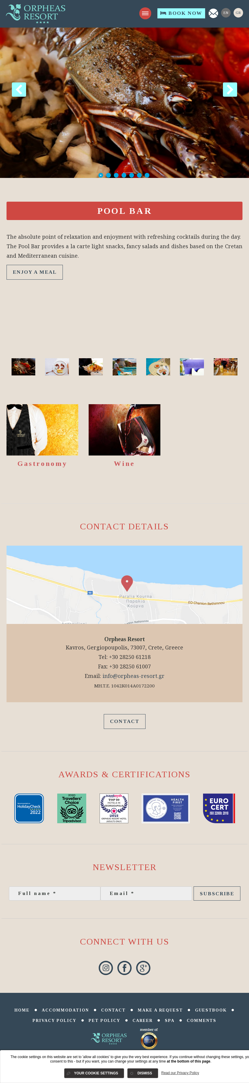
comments (201, 1020)
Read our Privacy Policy (180, 1073)
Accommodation (65, 1010)
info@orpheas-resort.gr (134, 675)
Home (22, 1010)
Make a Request (160, 1010)
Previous (19, 89)
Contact (124, 721)
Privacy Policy (54, 1020)
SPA (170, 1020)
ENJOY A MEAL (35, 272)
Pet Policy (104, 1020)
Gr (238, 13)
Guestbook (211, 1010)
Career (143, 1020)
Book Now (181, 13)
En (226, 13)
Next (230, 89)
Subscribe (217, 893)
